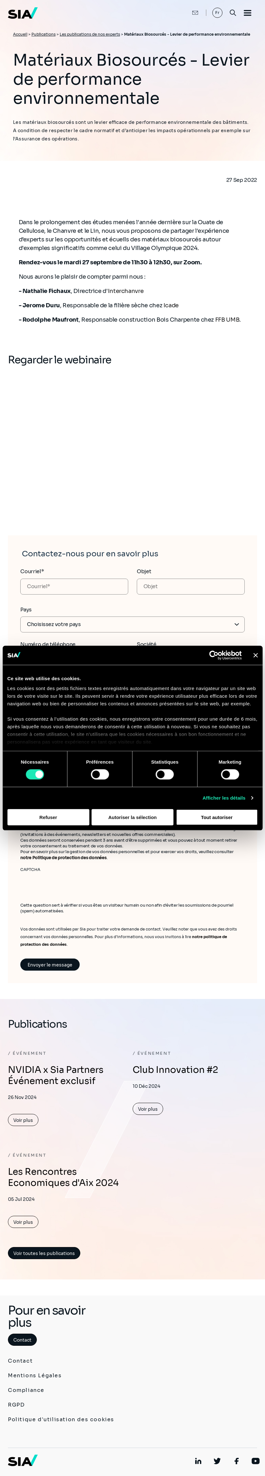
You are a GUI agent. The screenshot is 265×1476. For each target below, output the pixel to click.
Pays (26, 609)
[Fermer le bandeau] (255, 655)
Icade (171, 305)
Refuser (48, 817)
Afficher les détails (223, 798)
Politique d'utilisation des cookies (61, 1419)
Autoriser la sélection (132, 817)
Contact (22, 1340)
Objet (144, 571)
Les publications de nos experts (90, 34)
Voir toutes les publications (44, 1253)
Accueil (20, 34)
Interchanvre (126, 291)
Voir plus (23, 1120)
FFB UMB (226, 319)
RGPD (16, 1404)
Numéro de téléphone (48, 644)
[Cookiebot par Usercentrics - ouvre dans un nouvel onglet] (214, 655)
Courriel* (32, 571)
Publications (43, 34)
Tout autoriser (217, 817)
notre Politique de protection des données (63, 857)
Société (146, 644)
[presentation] (68, 885)
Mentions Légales (35, 1375)
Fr (217, 12)
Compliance (26, 1390)
